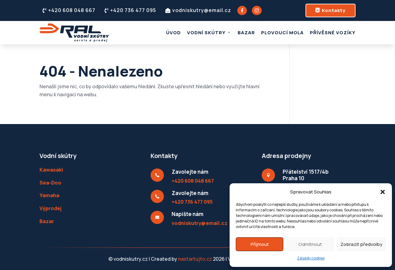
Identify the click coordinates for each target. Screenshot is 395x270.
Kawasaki (51, 169)
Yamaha (49, 195)
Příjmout (260, 244)
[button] (383, 192)
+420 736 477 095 (130, 10)
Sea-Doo (50, 182)
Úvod (173, 32)
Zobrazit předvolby (361, 244)
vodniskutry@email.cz (198, 10)
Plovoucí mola (282, 32)
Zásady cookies (311, 258)
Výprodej (50, 208)
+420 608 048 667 (69, 10)
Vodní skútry (209, 32)
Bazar (246, 32)
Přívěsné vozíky (333, 32)
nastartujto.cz (195, 258)
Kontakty (330, 10)
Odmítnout (310, 244)
